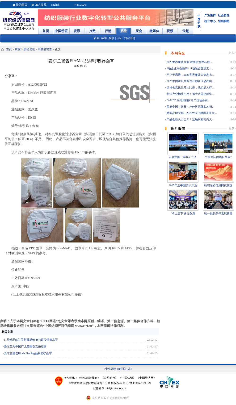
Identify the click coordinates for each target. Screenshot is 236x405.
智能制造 (223, 21)
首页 (9, 49)
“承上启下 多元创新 (183, 213)
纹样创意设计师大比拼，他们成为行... (190, 87)
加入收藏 (40, 4)
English (55, 4)
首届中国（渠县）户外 (183, 157)
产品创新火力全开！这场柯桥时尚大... (190, 119)
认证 (119, 38)
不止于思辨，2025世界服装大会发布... (190, 74)
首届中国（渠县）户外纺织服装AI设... (190, 106)
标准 (104, 38)
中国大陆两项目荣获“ (218, 157)
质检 (18, 49)
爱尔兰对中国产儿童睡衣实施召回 (25, 346)
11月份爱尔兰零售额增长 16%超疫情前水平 (31, 339)
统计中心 (210, 21)
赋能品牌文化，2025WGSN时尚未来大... (191, 113)
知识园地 (129, 38)
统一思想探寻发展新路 (218, 213)
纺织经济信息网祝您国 (218, 185)
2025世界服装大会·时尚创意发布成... (189, 62)
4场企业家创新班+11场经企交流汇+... (189, 68)
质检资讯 (29, 49)
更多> (232, 52)
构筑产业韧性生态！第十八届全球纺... (190, 94)
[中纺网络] (111, 369)
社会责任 (223, 15)
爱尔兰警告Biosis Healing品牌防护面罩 (28, 353)
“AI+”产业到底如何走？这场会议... (188, 100)
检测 (111, 38)
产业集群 (210, 15)
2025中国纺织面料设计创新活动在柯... (190, 81)
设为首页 (21, 4)
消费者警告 (45, 49)
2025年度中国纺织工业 (183, 185)
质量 (96, 38)
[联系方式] (125, 369)
